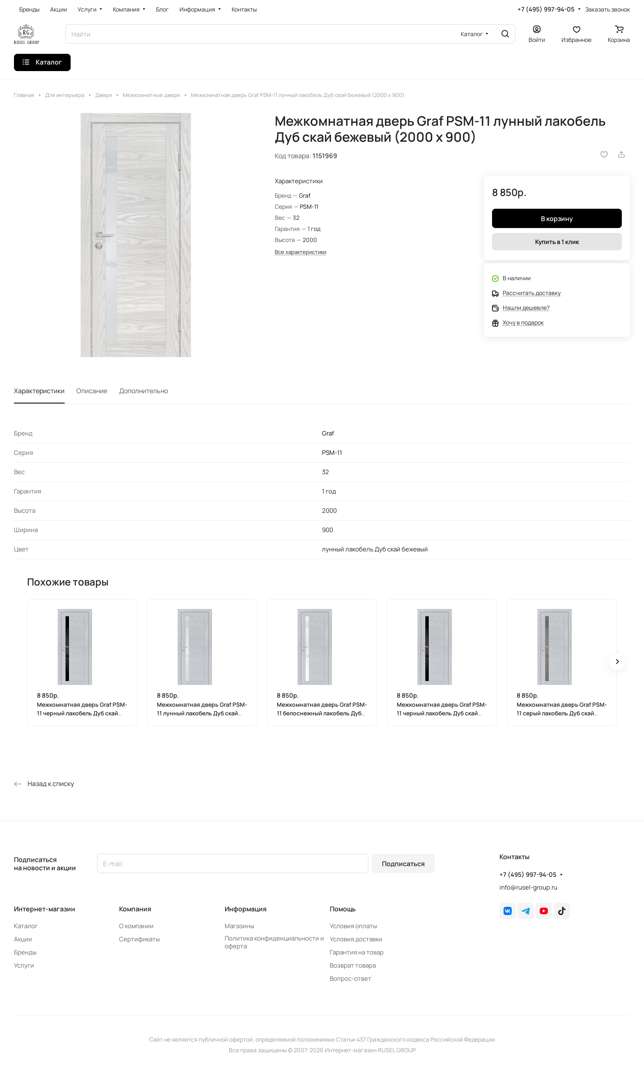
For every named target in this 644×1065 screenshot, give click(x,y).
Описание (91, 390)
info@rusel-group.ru (528, 887)
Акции (23, 939)
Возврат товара (353, 965)
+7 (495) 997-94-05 (546, 9)
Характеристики (39, 390)
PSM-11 (309, 206)
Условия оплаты (353, 926)
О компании (136, 926)
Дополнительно (143, 390)
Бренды (25, 952)
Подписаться (403, 863)
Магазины (239, 926)
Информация (246, 908)
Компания (135, 908)
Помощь (343, 908)
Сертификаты (139, 939)
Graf (304, 195)
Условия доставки (356, 939)
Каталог (26, 926)
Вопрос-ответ (350, 978)
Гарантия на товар (357, 952)
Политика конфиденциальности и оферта (274, 942)
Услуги (24, 965)
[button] (617, 661)
